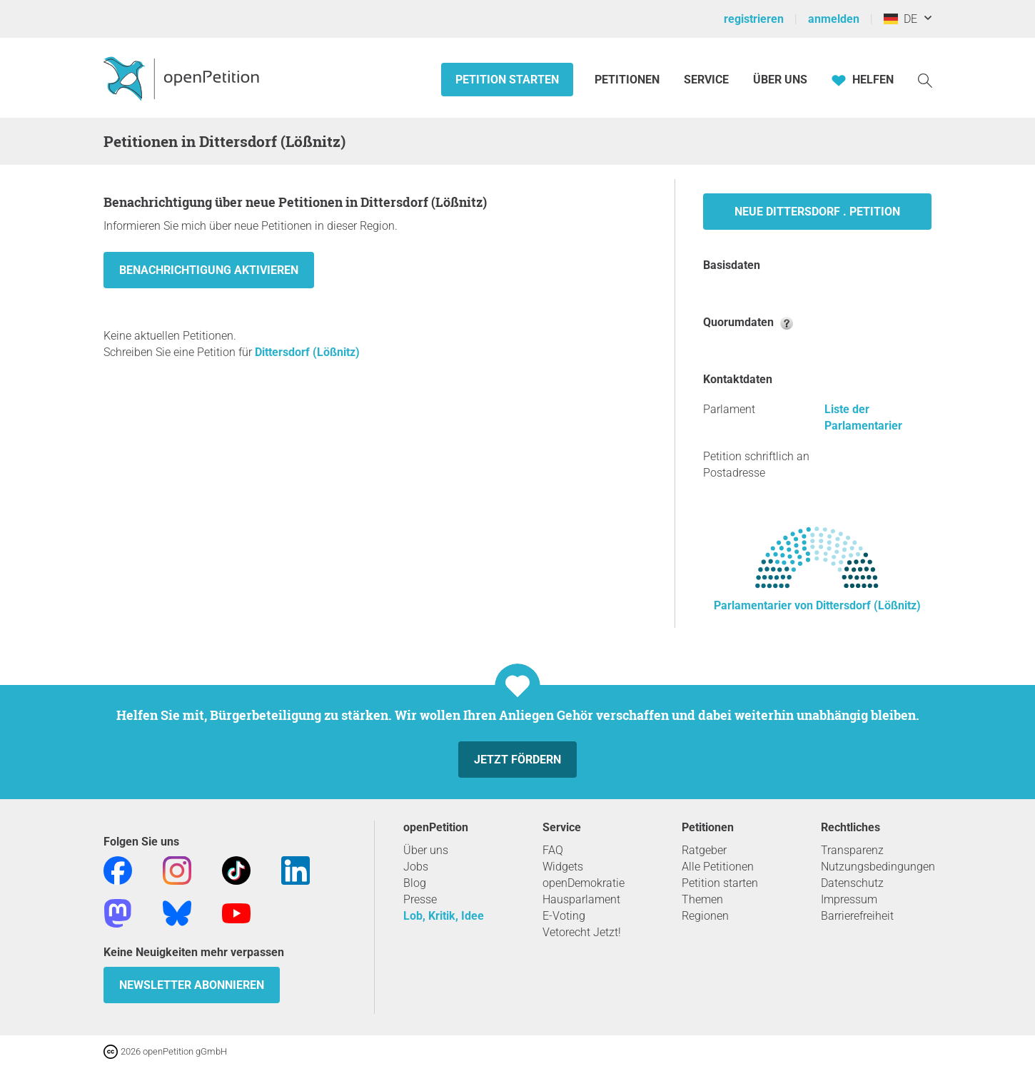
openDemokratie (583, 883)
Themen (702, 899)
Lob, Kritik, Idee (443, 916)
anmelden (833, 19)
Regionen (705, 916)
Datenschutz (852, 883)
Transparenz (852, 850)
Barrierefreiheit (857, 916)
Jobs (415, 866)
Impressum (849, 899)
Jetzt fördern (517, 759)
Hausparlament (581, 899)
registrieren (754, 19)
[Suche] (925, 79)
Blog (414, 883)
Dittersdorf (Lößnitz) (307, 352)
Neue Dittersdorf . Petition (817, 211)
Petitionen (628, 79)
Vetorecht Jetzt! (581, 932)
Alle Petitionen (718, 866)
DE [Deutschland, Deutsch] (900, 19)
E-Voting (563, 916)
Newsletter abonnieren (191, 985)
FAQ (552, 850)
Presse (420, 899)
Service (706, 79)
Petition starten (507, 79)
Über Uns (780, 79)
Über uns (425, 850)
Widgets (562, 866)
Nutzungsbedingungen (878, 866)
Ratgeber (704, 850)
